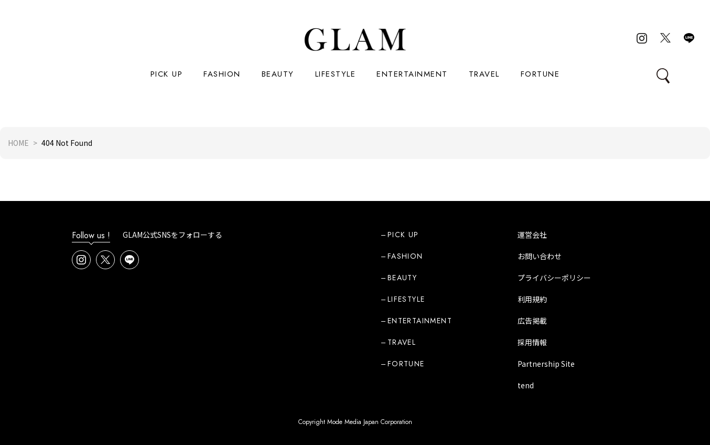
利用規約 (532, 299)
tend (526, 385)
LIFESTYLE (335, 74)
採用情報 (532, 342)
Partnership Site (546, 363)
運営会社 (532, 234)
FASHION (222, 74)
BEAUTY (278, 74)
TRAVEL (484, 74)
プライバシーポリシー (554, 277)
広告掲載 (532, 320)
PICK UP (166, 74)
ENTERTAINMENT (412, 74)
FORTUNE (540, 74)
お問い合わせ (540, 256)
